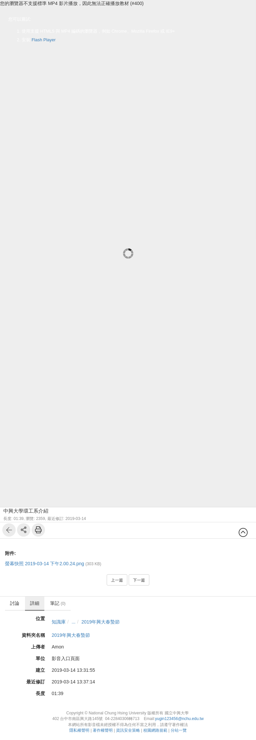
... (74, 621)
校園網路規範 (155, 730)
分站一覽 (179, 730)
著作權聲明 (103, 730)
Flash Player (44, 39)
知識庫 (59, 621)
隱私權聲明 (79, 730)
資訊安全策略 (128, 730)
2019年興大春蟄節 (100, 621)
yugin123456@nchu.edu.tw (179, 718)
